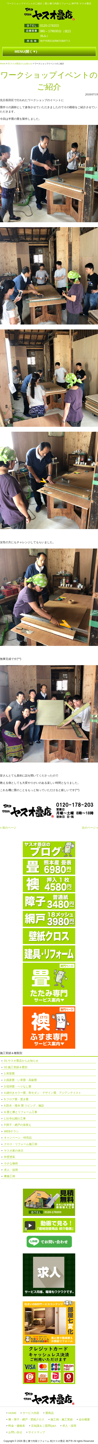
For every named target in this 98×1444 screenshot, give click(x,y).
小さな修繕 (11, 1163)
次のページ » (90, 827)
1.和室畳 (9, 1073)
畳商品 (49, 1413)
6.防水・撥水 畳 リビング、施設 (24, 1105)
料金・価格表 (16, 1425)
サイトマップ (36, 1432)
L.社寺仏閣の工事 (15, 1118)
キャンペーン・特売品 (18, 1137)
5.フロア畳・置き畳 (16, 1099)
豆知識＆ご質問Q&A (43, 1425)
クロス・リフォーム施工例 (20, 1144)
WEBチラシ (11, 1131)
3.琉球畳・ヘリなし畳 (17, 1086)
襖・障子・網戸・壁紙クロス (26, 1419)
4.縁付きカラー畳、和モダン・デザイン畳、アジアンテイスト (42, 1092)
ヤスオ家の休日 (13, 1150)
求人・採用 (11, 1169)
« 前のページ (8, 827)
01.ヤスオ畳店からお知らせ (20, 64)
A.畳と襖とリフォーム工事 (20, 1112)
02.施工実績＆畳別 (15, 1067)
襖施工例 (9, 1176)
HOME (12, 1413)
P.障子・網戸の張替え (17, 1124)
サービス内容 (31, 1413)
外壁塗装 (9, 1156)
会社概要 (84, 1419)
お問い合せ (15, 1432)
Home (2, 64)
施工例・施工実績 (61, 1419)
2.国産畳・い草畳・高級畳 (20, 1080)
